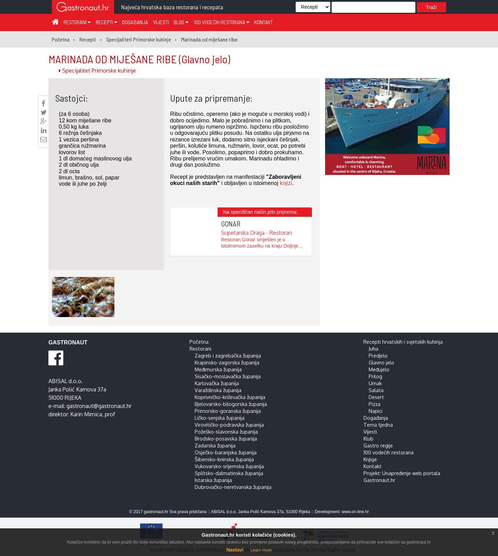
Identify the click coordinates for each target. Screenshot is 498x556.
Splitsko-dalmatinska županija (229, 473)
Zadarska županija (215, 445)
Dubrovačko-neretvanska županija (233, 487)
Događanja (135, 22)
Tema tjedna (378, 424)
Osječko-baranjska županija (226, 452)
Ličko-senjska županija (220, 418)
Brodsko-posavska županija (226, 438)
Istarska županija (213, 480)
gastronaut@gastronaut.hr (98, 405)
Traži (431, 7)
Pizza (374, 404)
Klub (368, 438)
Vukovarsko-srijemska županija (229, 466)
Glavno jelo (381, 362)
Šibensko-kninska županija (224, 459)
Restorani (77, 22)
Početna (199, 342)
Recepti (106, 22)
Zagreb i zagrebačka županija (228, 355)
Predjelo (378, 355)
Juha (373, 348)
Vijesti (161, 22)
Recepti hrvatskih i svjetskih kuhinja (403, 342)
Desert (376, 397)
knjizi (286, 183)
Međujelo (379, 369)
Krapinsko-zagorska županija (227, 362)
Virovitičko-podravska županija (229, 424)
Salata (376, 390)
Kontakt (263, 22)
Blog (181, 22)
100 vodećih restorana (221, 22)
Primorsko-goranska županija (228, 411)
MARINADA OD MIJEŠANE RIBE (139, 58)
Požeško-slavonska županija (226, 431)
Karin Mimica (86, 414)
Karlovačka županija (217, 383)
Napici (375, 411)
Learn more (260, 550)
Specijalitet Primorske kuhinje (97, 70)
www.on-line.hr (355, 511)
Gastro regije (378, 445)
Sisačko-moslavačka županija (228, 376)
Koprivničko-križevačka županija (230, 397)
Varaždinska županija (218, 390)
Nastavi (234, 550)
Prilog (375, 376)
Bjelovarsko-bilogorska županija (231, 404)
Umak (375, 383)
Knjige (370, 459)
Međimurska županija (218, 369)
